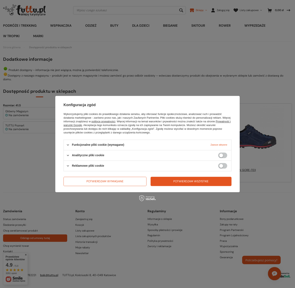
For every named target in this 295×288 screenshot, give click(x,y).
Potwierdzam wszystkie (191, 181)
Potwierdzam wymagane (105, 181)
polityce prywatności (103, 121)
